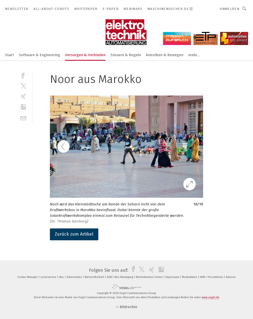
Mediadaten (190, 277)
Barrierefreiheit (95, 277)
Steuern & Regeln (125, 55)
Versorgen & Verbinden (85, 55)
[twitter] (23, 86)
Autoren (231, 277)
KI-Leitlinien (216, 277)
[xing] (23, 96)
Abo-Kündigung (124, 277)
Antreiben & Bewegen (164, 55)
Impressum (173, 277)
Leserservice (49, 277)
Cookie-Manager (28, 277)
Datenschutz (75, 277)
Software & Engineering (39, 55)
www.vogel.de (210, 297)
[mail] (23, 118)
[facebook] (23, 75)
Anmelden (229, 9)
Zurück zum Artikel (74, 234)
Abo (62, 277)
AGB (109, 277)
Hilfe (203, 277)
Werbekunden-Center (150, 277)
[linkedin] (23, 107)
